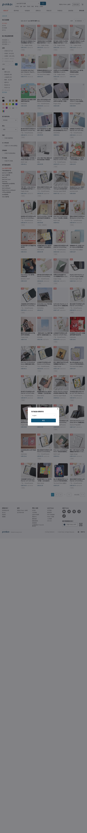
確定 (43, 420)
